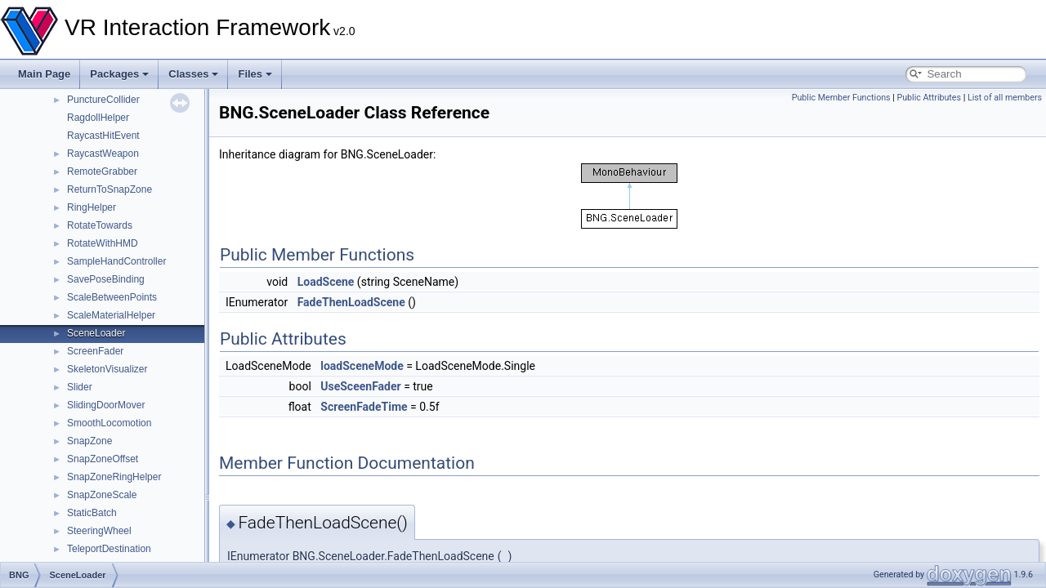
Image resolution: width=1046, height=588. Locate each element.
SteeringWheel (99, 531)
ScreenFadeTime (363, 406)
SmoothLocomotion (109, 423)
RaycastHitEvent (103, 135)
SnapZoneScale (101, 495)
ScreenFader (95, 351)
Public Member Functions (841, 97)
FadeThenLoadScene (351, 302)
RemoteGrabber (102, 171)
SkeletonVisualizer (107, 369)
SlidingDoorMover (106, 405)
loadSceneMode (361, 365)
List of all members (1005, 97)
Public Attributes (928, 97)
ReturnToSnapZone (109, 189)
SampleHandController (116, 261)
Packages (119, 74)
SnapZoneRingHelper (114, 477)
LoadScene (326, 281)
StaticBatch (92, 513)
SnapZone (89, 441)
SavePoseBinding (106, 279)
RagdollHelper (98, 117)
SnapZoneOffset (102, 459)
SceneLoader (96, 333)
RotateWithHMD (102, 243)
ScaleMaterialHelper (111, 315)
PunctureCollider (103, 99)
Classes (193, 74)
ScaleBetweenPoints (112, 297)
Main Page (44, 74)
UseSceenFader (360, 386)
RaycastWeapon (103, 153)
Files (255, 74)
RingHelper (91, 207)
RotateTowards (99, 225)
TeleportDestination (109, 549)
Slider (79, 387)
